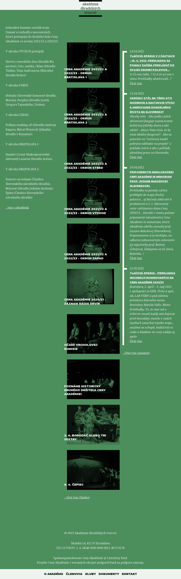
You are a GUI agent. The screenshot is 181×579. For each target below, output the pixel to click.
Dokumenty (109, 574)
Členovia (74, 574)
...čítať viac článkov (77, 497)
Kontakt (129, 574)
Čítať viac (136, 83)
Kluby (90, 574)
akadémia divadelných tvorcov (90, 8)
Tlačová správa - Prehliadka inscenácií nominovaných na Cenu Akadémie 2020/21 (152, 278)
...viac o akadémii (17, 207)
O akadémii (53, 574)
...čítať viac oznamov (136, 353)
